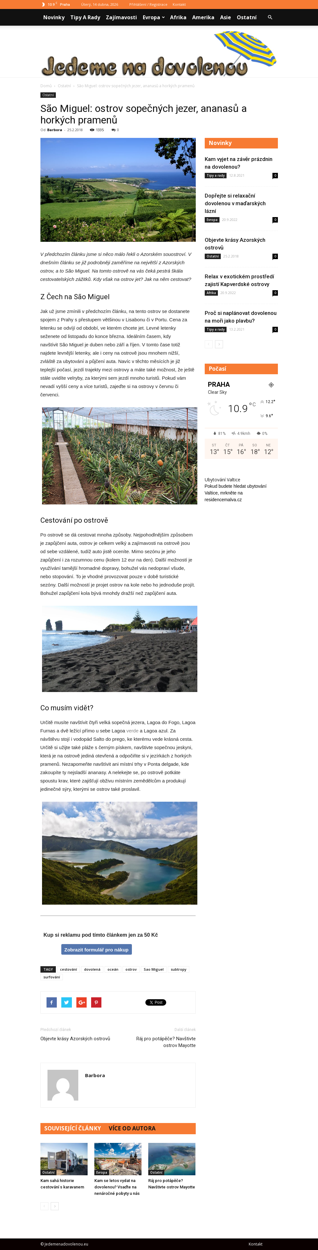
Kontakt (179, 4)
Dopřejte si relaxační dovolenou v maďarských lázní (235, 203)
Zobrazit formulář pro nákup (96, 949)
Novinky (53, 17)
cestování (68, 969)
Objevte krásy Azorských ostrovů (75, 1039)
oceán (112, 969)
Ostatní (247, 17)
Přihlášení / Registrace (148, 4)
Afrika (178, 17)
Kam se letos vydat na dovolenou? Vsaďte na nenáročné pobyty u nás (117, 1187)
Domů (46, 86)
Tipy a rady (85, 17)
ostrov (131, 969)
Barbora (54, 129)
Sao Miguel (154, 969)
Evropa (154, 17)
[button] (270, 17)
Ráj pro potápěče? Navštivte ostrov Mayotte (166, 1042)
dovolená (92, 969)
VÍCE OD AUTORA (132, 1128)
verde (132, 730)
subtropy (178, 969)
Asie (225, 17)
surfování (51, 977)
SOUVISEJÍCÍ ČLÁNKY (72, 1128)
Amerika (203, 17)
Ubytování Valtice (222, 480)
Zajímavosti (121, 17)
